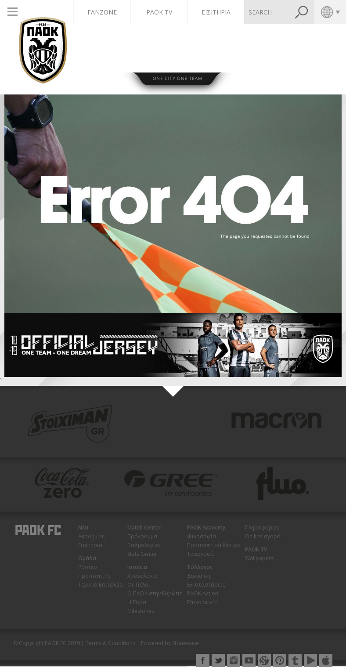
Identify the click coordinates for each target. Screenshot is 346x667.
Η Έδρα (136, 602)
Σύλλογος (200, 567)
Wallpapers (259, 558)
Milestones (140, 611)
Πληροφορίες (262, 527)
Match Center (144, 527)
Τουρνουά (200, 554)
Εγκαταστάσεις (206, 584)
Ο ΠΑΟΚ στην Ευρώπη (155, 593)
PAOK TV (159, 12)
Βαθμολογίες (143, 545)
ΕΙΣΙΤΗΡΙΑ (216, 12)
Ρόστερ (87, 567)
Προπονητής (94, 576)
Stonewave (185, 643)
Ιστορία (137, 567)
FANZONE (102, 12)
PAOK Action (202, 593)
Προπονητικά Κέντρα (214, 545)
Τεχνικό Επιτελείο (100, 584)
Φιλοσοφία (201, 536)
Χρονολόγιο (142, 576)
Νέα (83, 527)
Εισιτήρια (90, 545)
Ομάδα (87, 558)
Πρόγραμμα (142, 536)
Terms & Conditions (110, 643)
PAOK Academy (206, 527)
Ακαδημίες (91, 536)
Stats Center (142, 554)
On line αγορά (263, 536)
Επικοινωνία (202, 602)
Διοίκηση (198, 576)
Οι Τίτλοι (138, 584)
